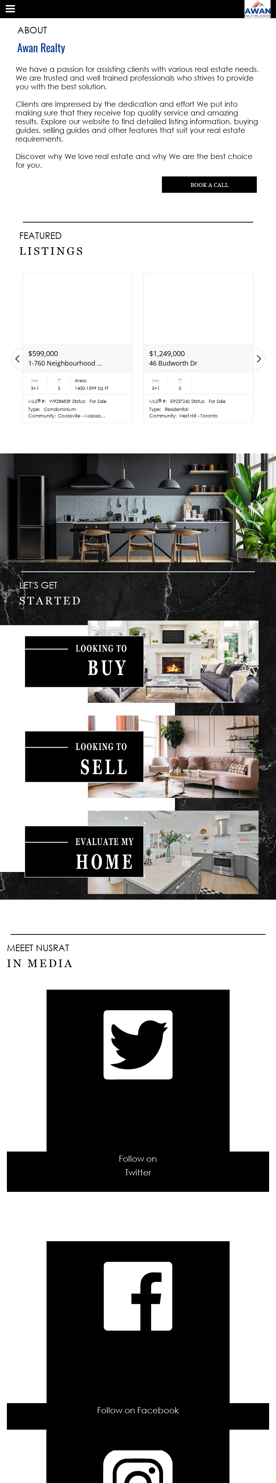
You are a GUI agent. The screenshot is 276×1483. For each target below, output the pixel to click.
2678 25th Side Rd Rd (60, 363)
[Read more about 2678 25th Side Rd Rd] (77, 347)
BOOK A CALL (210, 185)
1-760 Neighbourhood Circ (186, 363)
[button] (17, 359)
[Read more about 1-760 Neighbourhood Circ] (198, 347)
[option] (77, 347)
